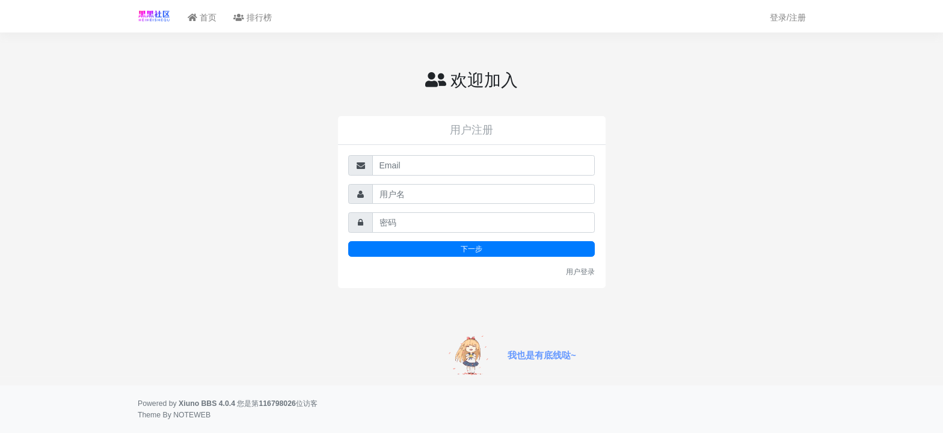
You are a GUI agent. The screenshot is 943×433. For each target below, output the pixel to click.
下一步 (471, 249)
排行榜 (252, 17)
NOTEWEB (191, 415)
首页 (202, 17)
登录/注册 (788, 17)
